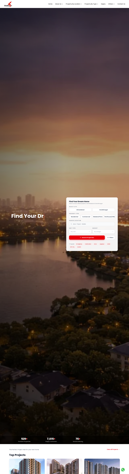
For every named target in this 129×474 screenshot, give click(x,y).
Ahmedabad (80, 210)
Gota (95, 244)
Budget (95, 228)
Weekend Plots (98, 217)
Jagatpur (102, 244)
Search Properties (87, 237)
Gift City (72, 247)
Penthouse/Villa (110, 217)
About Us (59, 4)
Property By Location (74, 4)
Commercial (86, 217)
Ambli (108, 244)
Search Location (75, 220)
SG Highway (79, 244)
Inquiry (103, 4)
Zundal (79, 247)
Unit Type (72, 228)
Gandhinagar (103, 210)
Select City (73, 206)
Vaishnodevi (88, 244)
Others (111, 4)
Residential (74, 217)
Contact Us (121, 4)
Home (50, 4)
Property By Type (91, 4)
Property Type (74, 213)
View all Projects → (113, 449)
